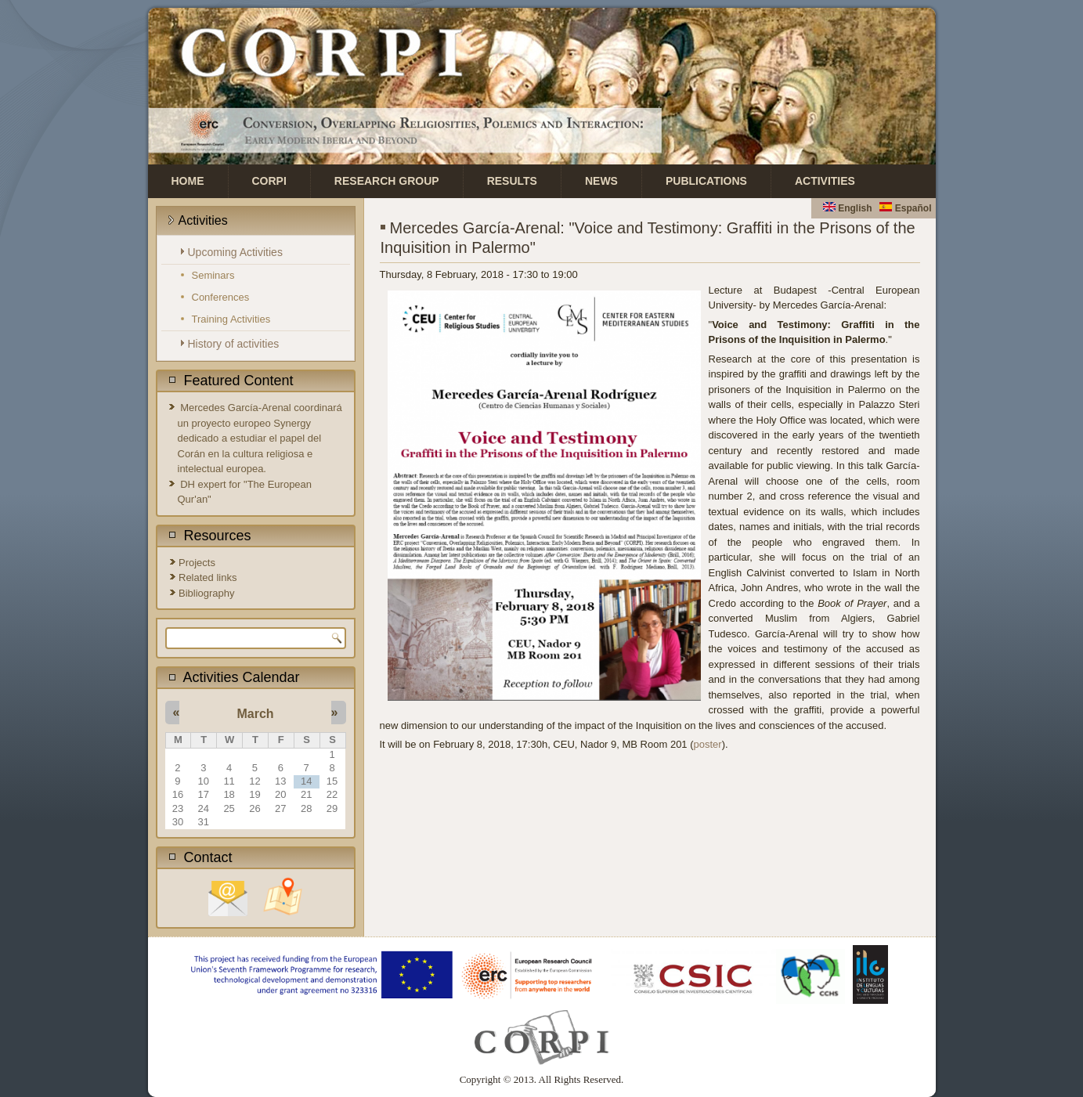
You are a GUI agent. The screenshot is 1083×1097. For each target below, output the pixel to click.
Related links (207, 577)
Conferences (221, 297)
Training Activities (231, 319)
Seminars (213, 275)
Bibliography (207, 593)
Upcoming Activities (235, 252)
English (847, 208)
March (254, 713)
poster (708, 744)
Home (187, 181)
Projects (197, 562)
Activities (825, 181)
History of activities (234, 343)
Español (905, 208)
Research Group (386, 181)
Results (512, 181)
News (601, 181)
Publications (706, 181)
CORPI (269, 181)
